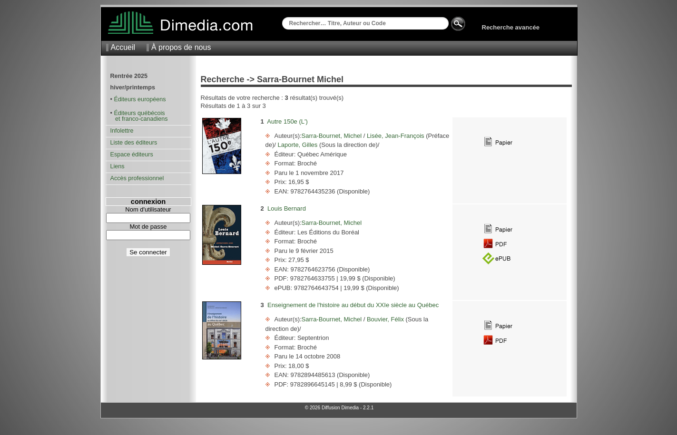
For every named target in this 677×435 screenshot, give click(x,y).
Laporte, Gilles (297, 144)
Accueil (123, 47)
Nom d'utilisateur (148, 209)
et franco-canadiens (139, 119)
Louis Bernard (286, 208)
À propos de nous (181, 47)
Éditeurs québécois (139, 113)
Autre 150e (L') (287, 121)
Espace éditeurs (131, 154)
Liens (117, 166)
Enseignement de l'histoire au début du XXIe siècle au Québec (353, 305)
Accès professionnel (137, 178)
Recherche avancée (511, 27)
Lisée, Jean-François (395, 135)
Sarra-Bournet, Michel (332, 135)
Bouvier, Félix (385, 319)
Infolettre (122, 130)
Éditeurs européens (140, 99)
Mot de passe (148, 226)
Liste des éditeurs (133, 142)
